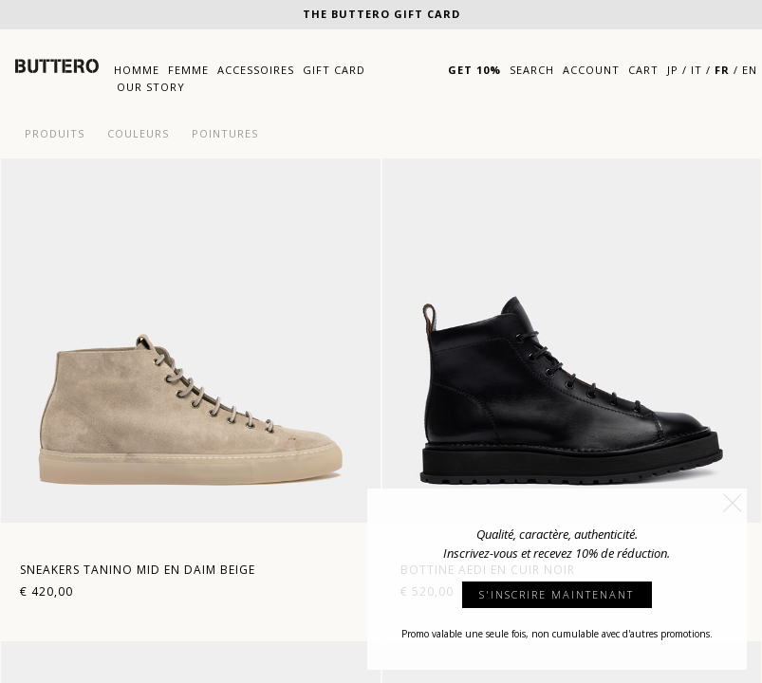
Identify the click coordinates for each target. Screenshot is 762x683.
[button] (732, 503)
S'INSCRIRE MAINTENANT (556, 594)
